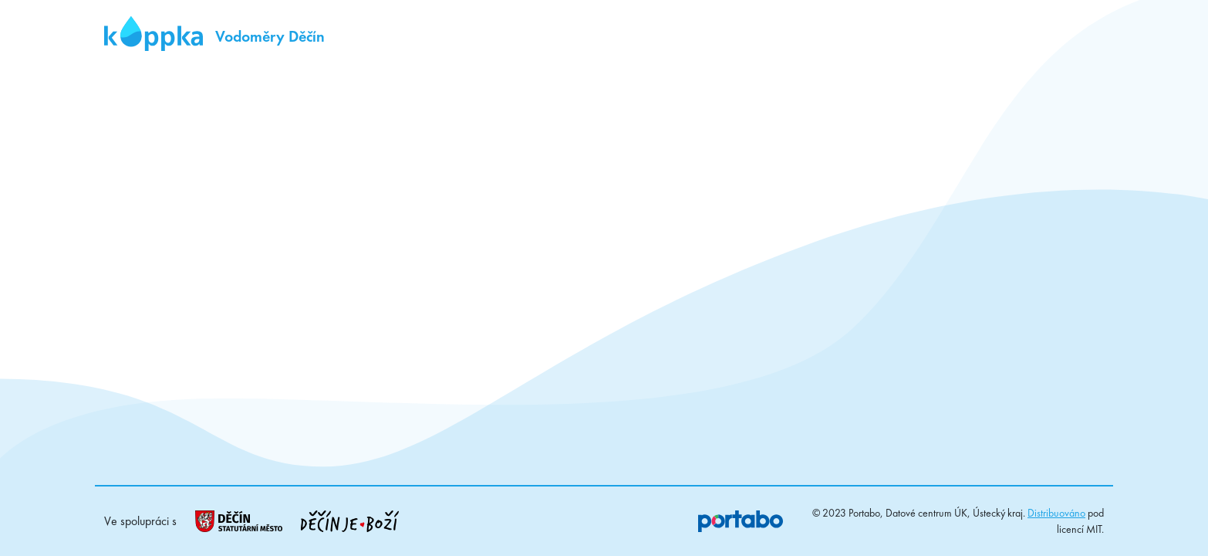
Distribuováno (1056, 513)
